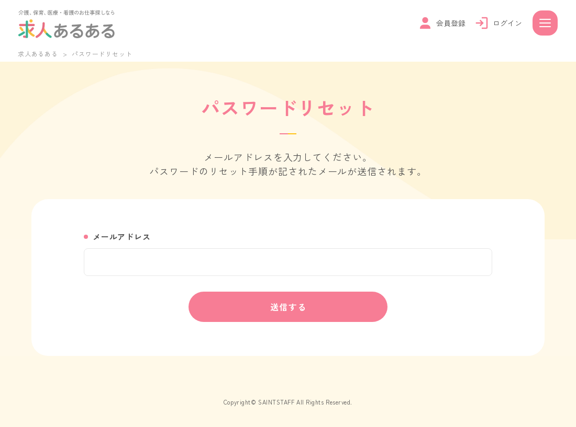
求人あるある (38, 53)
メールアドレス (122, 236)
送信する (288, 307)
